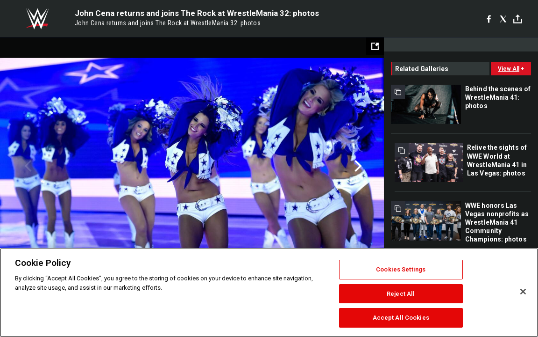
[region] (269, 292)
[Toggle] (517, 19)
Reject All (401, 293)
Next (357, 166)
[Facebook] (488, 18)
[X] (503, 18)
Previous (27, 166)
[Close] (523, 291)
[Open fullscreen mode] (375, 46)
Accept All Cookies (401, 317)
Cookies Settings (400, 269)
